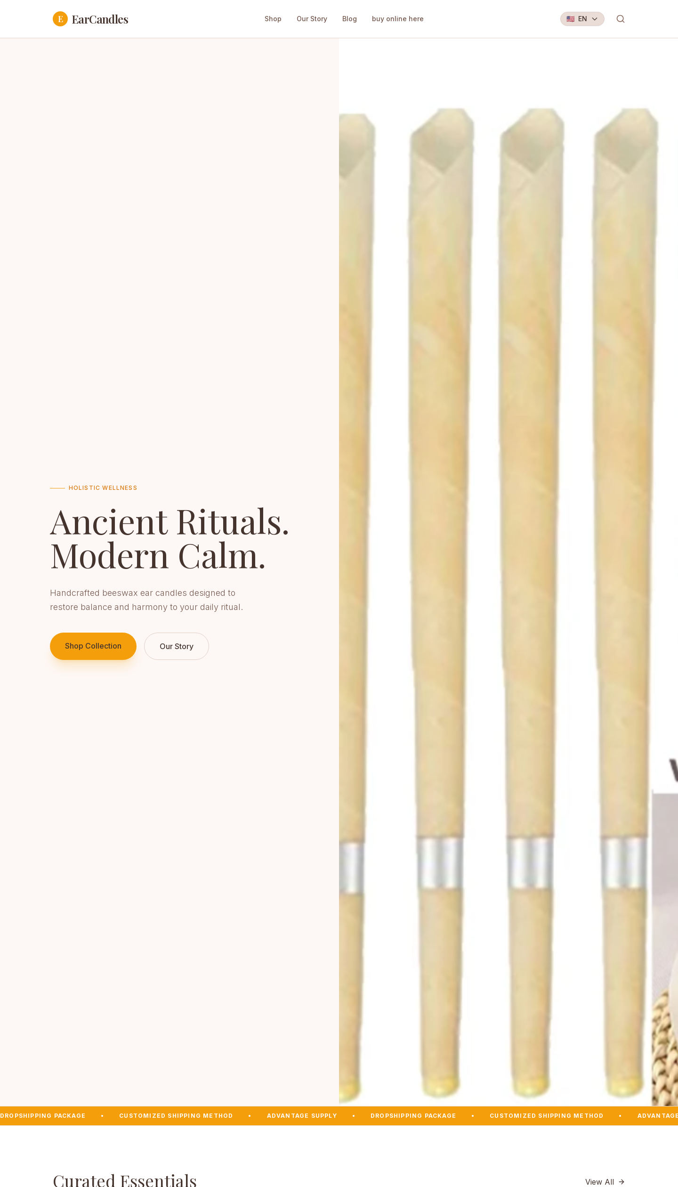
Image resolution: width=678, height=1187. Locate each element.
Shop (273, 19)
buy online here (398, 19)
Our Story (312, 19)
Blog (349, 19)
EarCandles (90, 18)
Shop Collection (93, 645)
